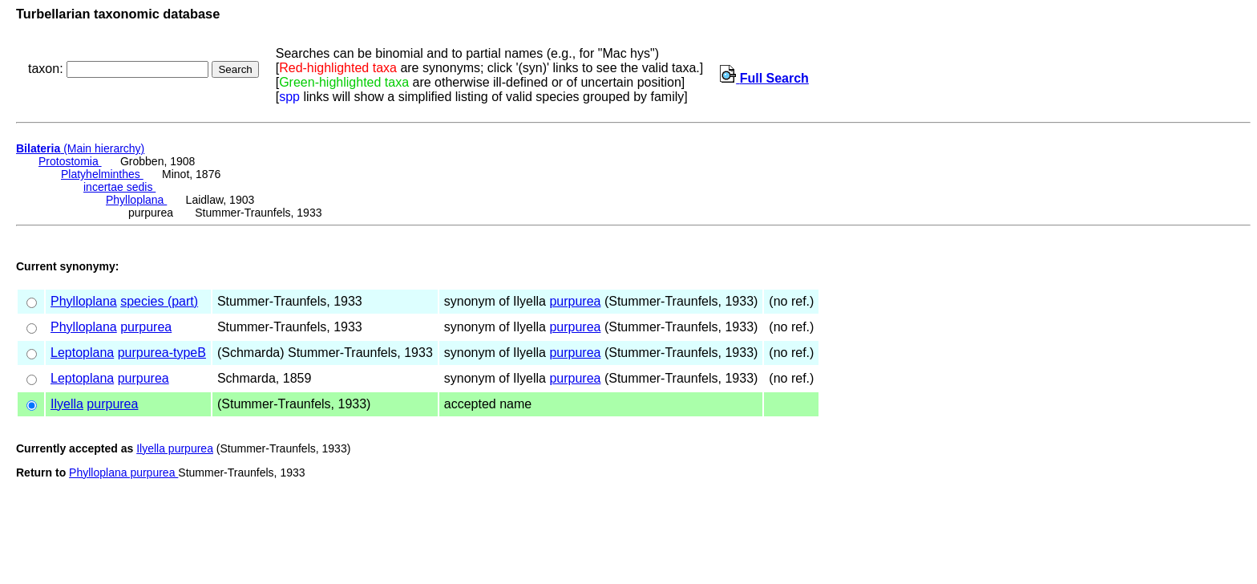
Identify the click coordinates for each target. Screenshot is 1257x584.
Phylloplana (136, 199)
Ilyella (67, 404)
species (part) (159, 301)
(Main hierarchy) (80, 148)
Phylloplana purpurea (123, 472)
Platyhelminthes (102, 174)
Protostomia (70, 161)
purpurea (574, 301)
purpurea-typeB (162, 352)
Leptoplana (82, 352)
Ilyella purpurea (174, 448)
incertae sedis (119, 186)
